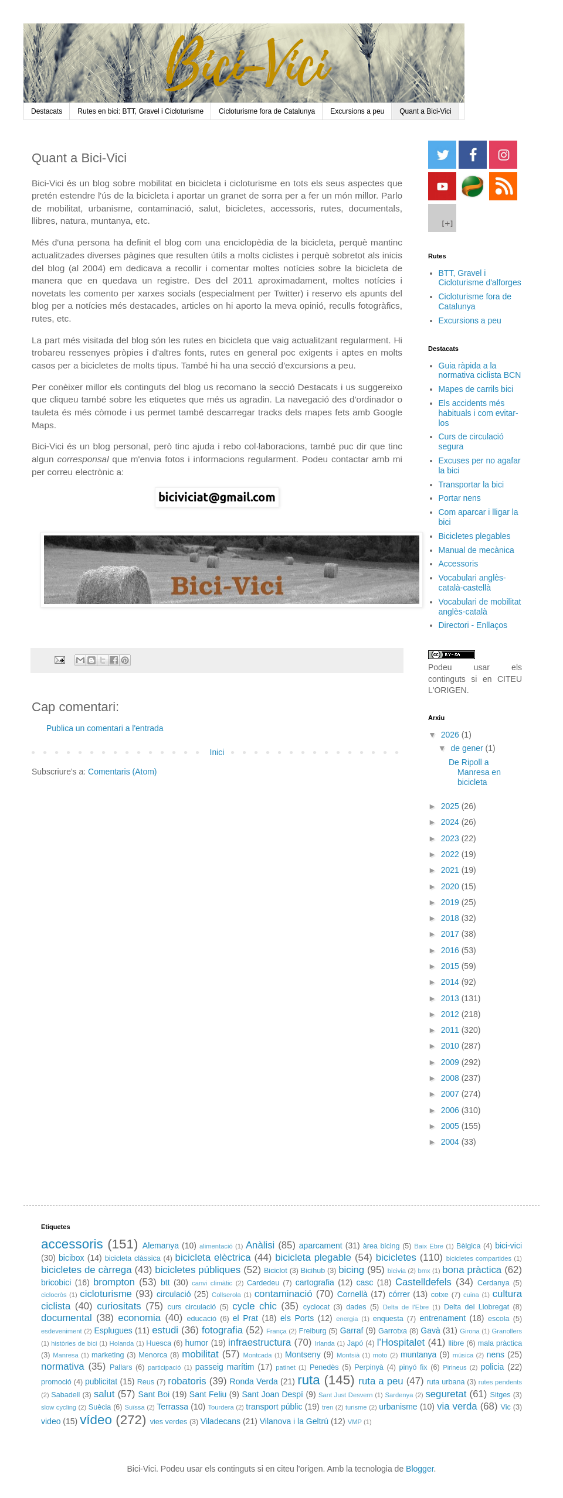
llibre (456, 1343)
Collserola (226, 1294)
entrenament (442, 1318)
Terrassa (172, 1406)
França (276, 1331)
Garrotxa (392, 1331)
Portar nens (460, 498)
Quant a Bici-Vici (425, 111)
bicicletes (396, 1257)
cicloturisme (106, 1293)
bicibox (71, 1257)
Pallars (121, 1367)
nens (495, 1354)
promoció (56, 1382)
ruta (308, 1380)
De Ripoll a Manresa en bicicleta (475, 772)
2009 (451, 1062)
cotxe (440, 1295)
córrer (399, 1294)
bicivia (397, 1270)
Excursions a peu (357, 111)
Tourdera (221, 1407)
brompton (114, 1282)
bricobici (56, 1282)
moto (380, 1355)
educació (201, 1319)
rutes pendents (500, 1382)
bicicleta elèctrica (213, 1257)
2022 (451, 854)
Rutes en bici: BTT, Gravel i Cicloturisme (140, 111)
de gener (467, 748)
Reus (145, 1382)
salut (104, 1394)
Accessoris (459, 563)
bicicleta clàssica (133, 1258)
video (50, 1421)
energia (347, 1318)
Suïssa (134, 1407)
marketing (107, 1355)
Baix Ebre (428, 1246)
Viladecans (220, 1421)
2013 (451, 998)
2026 (451, 734)
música (463, 1355)
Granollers (507, 1331)
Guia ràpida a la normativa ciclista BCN (480, 370)
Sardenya (399, 1394)
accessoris (72, 1244)
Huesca (158, 1343)
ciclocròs (54, 1294)
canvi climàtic (212, 1283)
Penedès (324, 1367)
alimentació (216, 1246)
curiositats (119, 1306)
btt (165, 1282)
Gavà (430, 1330)
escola (498, 1319)
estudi (165, 1330)
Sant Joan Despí (272, 1394)
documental (66, 1317)
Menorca (152, 1355)
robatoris (187, 1381)
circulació (174, 1294)
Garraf (352, 1330)
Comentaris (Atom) (122, 771)
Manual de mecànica (476, 550)
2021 (451, 870)
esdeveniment (61, 1331)
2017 (451, 934)
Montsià (348, 1355)
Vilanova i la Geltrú (294, 1421)
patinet (286, 1367)
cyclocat (316, 1307)
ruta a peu (380, 1381)
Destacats (46, 111)
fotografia (222, 1330)
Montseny (303, 1354)
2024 (451, 822)
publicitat (101, 1381)
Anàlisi (260, 1245)
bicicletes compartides (478, 1258)
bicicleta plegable (313, 1257)
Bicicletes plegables (475, 536)
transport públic (274, 1406)
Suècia (100, 1407)
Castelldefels (423, 1282)
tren (327, 1407)
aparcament (320, 1245)
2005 (451, 1126)
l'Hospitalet (401, 1342)
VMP (355, 1421)
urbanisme (398, 1406)
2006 (451, 1110)
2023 (451, 838)
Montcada (257, 1355)
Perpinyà (369, 1367)
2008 (451, 1078)
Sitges (500, 1395)
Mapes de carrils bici (476, 389)
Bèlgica (468, 1246)
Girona (470, 1331)
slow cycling (58, 1407)
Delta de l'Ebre (406, 1307)
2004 (451, 1141)
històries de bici (74, 1343)
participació (164, 1367)
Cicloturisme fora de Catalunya (267, 111)
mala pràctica (500, 1343)
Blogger (419, 1468)
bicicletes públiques (197, 1269)
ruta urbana (446, 1382)
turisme (356, 1407)
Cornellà (352, 1294)
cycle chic (254, 1306)
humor (197, 1342)
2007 (451, 1093)
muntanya (418, 1354)
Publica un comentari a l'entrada (105, 728)
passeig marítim (225, 1366)
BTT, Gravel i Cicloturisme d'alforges (480, 278)
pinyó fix (413, 1367)
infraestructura (259, 1342)
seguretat (445, 1394)
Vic (506, 1407)
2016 (451, 950)
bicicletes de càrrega (86, 1269)
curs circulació (192, 1307)
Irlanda (325, 1343)
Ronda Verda (254, 1381)
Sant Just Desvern (345, 1394)
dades (356, 1307)
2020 (451, 886)
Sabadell (65, 1395)
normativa (62, 1366)
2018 (451, 918)
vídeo (96, 1419)
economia (139, 1317)
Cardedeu (263, 1283)
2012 (451, 1014)
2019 (451, 902)
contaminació (284, 1293)
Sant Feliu (208, 1394)
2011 (451, 1030)
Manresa (66, 1355)
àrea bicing (381, 1246)
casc (364, 1282)
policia (492, 1366)
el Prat (245, 1318)
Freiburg (313, 1331)
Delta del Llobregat (476, 1307)
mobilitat (200, 1354)
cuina (471, 1294)
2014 (451, 982)
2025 (451, 806)
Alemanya (161, 1245)
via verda (457, 1406)
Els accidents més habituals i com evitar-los (478, 413)
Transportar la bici (471, 484)
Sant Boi (153, 1394)
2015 (451, 966)
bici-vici (508, 1245)
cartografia (315, 1282)
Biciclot (275, 1271)
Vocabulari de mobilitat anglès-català (480, 606)
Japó (355, 1343)
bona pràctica (471, 1269)
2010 (451, 1045)
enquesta (388, 1319)
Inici (217, 752)
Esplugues (113, 1330)
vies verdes (169, 1422)
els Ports (297, 1318)
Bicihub (313, 1271)
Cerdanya (493, 1283)
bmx (424, 1270)
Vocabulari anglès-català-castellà (472, 582)
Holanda (122, 1343)
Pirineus (454, 1367)
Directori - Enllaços (473, 625)
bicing (351, 1269)
